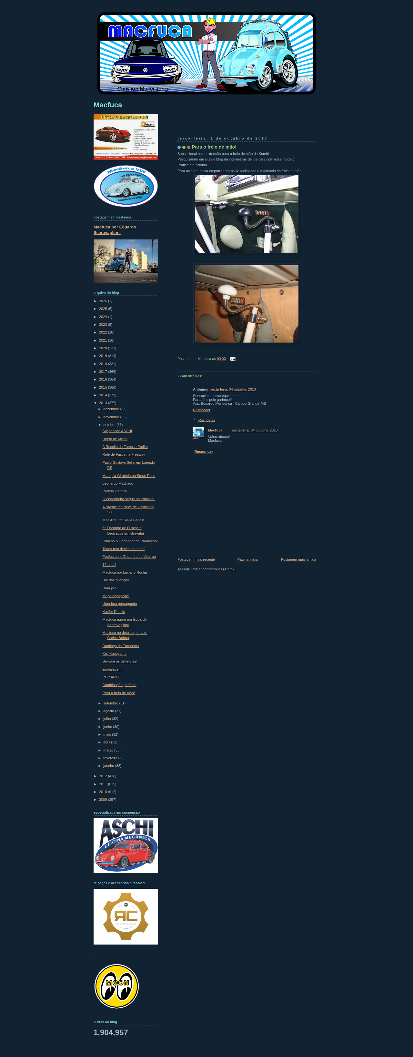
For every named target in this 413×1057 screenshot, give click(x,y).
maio (107, 734)
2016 (103, 379)
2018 (103, 364)
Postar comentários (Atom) (212, 569)
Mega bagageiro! (116, 596)
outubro (109, 425)
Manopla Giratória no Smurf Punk (129, 476)
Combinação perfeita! (119, 685)
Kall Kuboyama (114, 653)
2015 (103, 387)
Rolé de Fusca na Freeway (124, 454)
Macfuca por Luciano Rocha (125, 572)
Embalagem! (113, 669)
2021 (103, 340)
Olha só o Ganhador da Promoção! (130, 541)
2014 (103, 395)
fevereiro (110, 758)
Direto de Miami (115, 439)
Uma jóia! (110, 588)
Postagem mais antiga (298, 559)
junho (108, 727)
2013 (103, 403)
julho (107, 719)
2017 (103, 371)
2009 (103, 799)
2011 (103, 784)
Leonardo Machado (118, 483)
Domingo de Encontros (121, 646)
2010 (103, 792)
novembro (111, 417)
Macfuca (215, 430)
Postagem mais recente (196, 559)
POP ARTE (111, 677)
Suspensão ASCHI (117, 431)
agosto (109, 711)
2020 (103, 348)
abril (107, 742)
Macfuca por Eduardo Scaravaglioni (115, 230)
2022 (103, 332)
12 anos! (109, 565)
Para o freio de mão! (214, 147)
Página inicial (247, 559)
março (108, 750)
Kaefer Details (114, 612)
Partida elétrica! (115, 491)
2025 (103, 309)
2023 (103, 324)
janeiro (109, 766)
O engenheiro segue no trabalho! (129, 499)
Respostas (206, 420)
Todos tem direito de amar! (124, 549)
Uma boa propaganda (120, 604)
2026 (103, 301)
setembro (111, 703)
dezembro (111, 409)
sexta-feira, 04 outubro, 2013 (233, 389)
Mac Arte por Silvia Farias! (123, 520)
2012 (103, 776)
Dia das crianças (116, 580)
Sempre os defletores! (120, 661)
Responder (201, 410)
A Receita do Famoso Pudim (125, 447)
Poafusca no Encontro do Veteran (129, 556)
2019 (103, 356)
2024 (103, 317)
